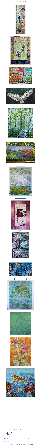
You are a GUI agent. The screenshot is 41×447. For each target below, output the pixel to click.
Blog (23, 1)
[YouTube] (5, 441)
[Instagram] (8, 441)
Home (15, 1)
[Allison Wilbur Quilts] (3, 441)
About (21, 1)
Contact (25, 1)
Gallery (18, 1)
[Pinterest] (6, 441)
